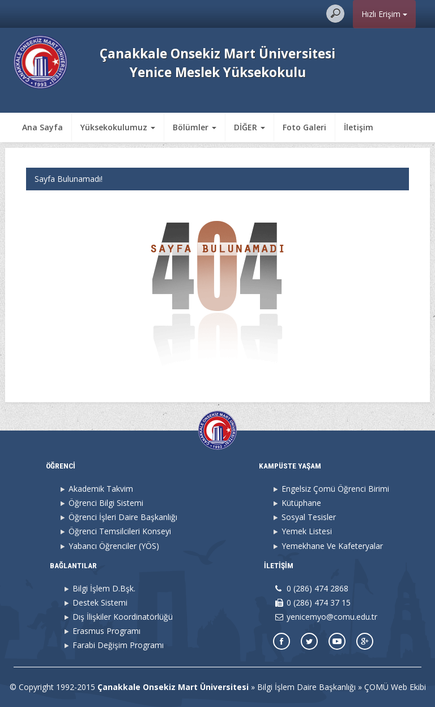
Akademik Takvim (101, 488)
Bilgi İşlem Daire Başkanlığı (306, 687)
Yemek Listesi (307, 531)
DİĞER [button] (249, 127)
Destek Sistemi (99, 602)
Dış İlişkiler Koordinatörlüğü (122, 616)
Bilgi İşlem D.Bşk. (103, 588)
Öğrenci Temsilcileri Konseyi (120, 531)
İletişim (358, 127)
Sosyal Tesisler (309, 517)
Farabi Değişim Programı (118, 645)
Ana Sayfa (42, 127)
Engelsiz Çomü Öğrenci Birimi (335, 488)
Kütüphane (301, 502)
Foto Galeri (304, 127)
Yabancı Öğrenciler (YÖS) (114, 545)
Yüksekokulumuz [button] (117, 127)
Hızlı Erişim (384, 13)
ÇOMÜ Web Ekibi (395, 687)
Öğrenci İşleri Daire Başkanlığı (123, 517)
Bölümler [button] (194, 127)
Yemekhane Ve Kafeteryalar (332, 545)
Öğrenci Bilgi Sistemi (106, 502)
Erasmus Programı (106, 630)
